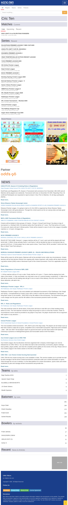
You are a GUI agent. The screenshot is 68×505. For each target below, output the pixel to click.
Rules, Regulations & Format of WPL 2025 (14, 269)
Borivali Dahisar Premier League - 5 (33, 254)
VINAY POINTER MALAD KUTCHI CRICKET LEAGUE (29, 220)
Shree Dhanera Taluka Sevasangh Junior (14, 203)
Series (20, 8)
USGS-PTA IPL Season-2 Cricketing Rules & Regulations (19, 186)
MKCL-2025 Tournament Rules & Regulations (15, 218)
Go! (65, 12)
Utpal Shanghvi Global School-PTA (10, 188)
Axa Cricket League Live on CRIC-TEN (13, 338)
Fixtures (25, 8)
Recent (18, 29)
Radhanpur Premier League (24, 288)
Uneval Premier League (8, 321)
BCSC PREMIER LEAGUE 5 (10, 235)
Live (3, 29)
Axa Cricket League (19, 340)
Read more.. (5, 200)
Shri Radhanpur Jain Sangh (8, 288)
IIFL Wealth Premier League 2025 (10, 271)
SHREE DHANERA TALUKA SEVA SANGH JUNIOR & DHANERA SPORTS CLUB (23, 205)
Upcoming (10, 29)
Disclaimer (7, 490)
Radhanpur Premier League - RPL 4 (12, 286)
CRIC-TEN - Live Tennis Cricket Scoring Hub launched (18, 355)
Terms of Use (24, 490)
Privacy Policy (15, 490)
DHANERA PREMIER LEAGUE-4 (56, 205)
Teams (14, 8)
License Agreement (35, 490)
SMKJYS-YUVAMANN (7, 220)
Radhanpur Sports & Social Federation (11, 254)
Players (7, 8)
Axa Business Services (7, 340)
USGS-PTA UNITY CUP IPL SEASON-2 (32, 188)
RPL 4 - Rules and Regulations (11, 303)
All (2, 8)
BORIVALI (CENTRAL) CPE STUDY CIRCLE (13, 237)
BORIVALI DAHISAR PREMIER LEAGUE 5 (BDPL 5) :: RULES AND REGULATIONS (27, 252)
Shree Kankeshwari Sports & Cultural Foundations (15, 323)
